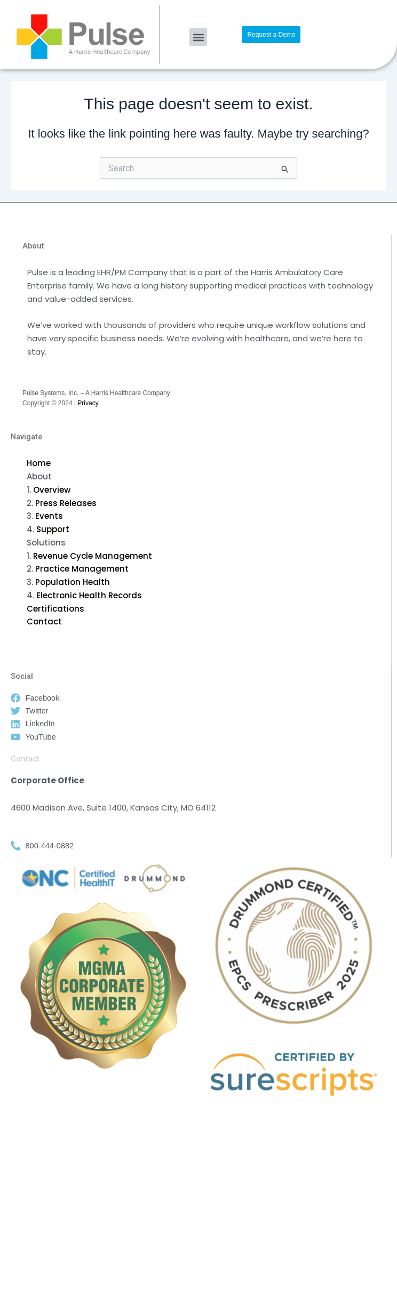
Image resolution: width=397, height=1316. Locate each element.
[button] (198, 37)
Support (52, 529)
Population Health (72, 582)
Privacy (87, 403)
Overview (51, 489)
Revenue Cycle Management (92, 555)
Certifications (55, 608)
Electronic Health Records (89, 595)
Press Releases (66, 503)
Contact (44, 621)
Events (49, 515)
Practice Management (82, 568)
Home (39, 463)
